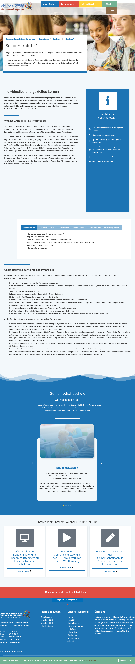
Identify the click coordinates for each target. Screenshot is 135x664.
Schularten (56, 39)
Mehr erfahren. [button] (90, 660)
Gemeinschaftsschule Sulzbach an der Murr (20, 39)
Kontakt (111, 11)
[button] (32, 463)
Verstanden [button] (123, 660)
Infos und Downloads (91, 4)
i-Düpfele (109, 4)
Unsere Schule (50, 4)
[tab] (29, 227)
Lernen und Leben (69, 4)
